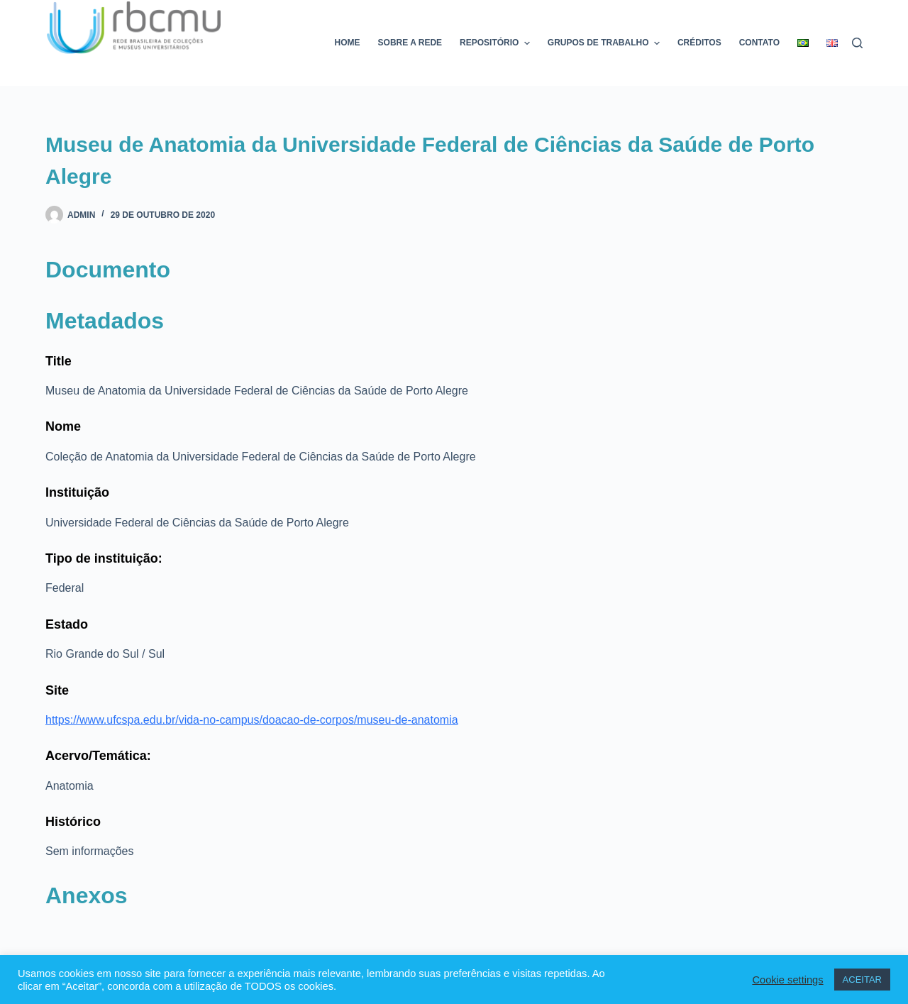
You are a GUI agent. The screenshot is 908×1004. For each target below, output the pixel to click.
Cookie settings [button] (787, 980)
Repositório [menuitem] (496, 43)
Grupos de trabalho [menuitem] (605, 43)
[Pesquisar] (857, 43)
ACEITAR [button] (862, 979)
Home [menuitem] (347, 43)
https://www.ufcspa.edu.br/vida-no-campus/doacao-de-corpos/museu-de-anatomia (251, 720)
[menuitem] (803, 43)
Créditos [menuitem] (699, 43)
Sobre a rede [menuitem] (410, 43)
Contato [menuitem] (759, 43)
